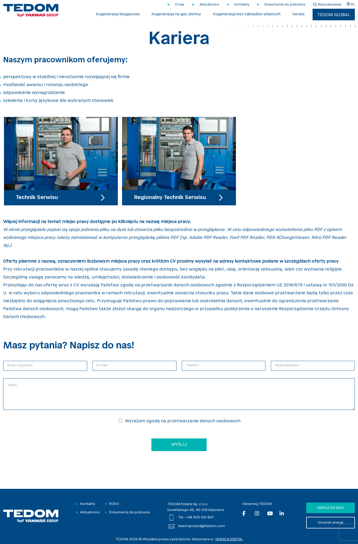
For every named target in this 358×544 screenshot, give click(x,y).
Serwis (298, 14)
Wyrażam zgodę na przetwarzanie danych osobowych (182, 421)
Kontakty (241, 4)
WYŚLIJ (179, 445)
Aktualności (209, 4)
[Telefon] (224, 366)
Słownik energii (330, 522)
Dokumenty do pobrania (284, 4)
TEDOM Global (333, 15)
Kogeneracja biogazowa (118, 14)
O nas (179, 4)
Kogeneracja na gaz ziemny (176, 14)
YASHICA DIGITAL (229, 539)
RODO (114, 504)
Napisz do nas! (330, 508)
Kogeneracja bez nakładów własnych (247, 14)
